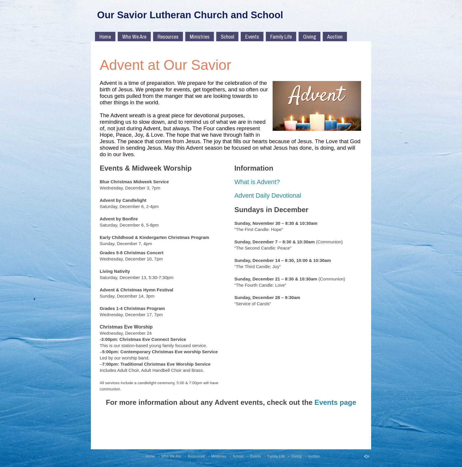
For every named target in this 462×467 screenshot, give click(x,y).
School (227, 36)
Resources (168, 36)
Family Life (281, 36)
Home (105, 36)
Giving (309, 36)
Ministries (199, 36)
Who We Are (134, 36)
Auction (335, 36)
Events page (335, 402)
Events (252, 36)
